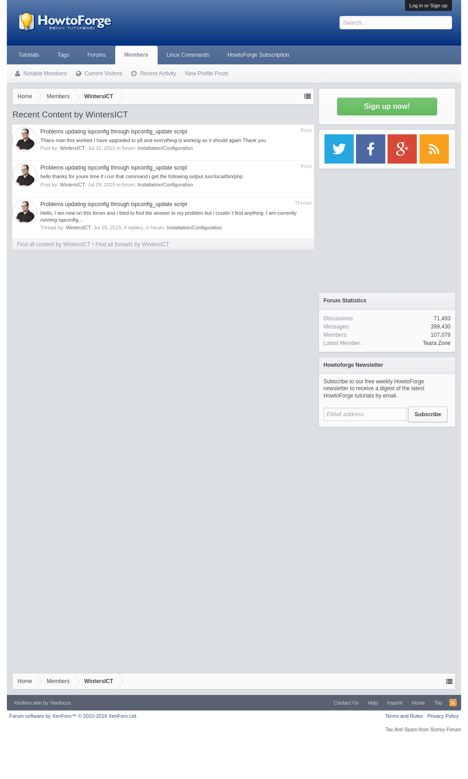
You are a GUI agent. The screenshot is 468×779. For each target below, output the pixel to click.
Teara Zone (437, 343)
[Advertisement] (387, 489)
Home (418, 702)
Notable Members (45, 73)
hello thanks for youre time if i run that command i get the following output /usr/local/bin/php (141, 176)
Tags (63, 55)
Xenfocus (60, 702)
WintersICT (72, 148)
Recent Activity (158, 73)
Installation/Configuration (165, 148)
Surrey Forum (446, 729)
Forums (96, 55)
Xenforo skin (28, 702)
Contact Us (346, 702)
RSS (453, 702)
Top (438, 702)
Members (136, 55)
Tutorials (28, 55)
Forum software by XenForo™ (73, 716)
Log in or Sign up (428, 5)
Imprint (395, 702)
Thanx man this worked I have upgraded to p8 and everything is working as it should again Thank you (153, 140)
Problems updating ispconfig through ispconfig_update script (113, 131)
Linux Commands (188, 55)
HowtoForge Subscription (258, 55)
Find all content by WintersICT (53, 244)
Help (372, 702)
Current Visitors (103, 73)
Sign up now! (387, 106)
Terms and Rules (404, 716)
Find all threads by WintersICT (132, 244)
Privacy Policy (442, 716)
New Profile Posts (207, 73)
